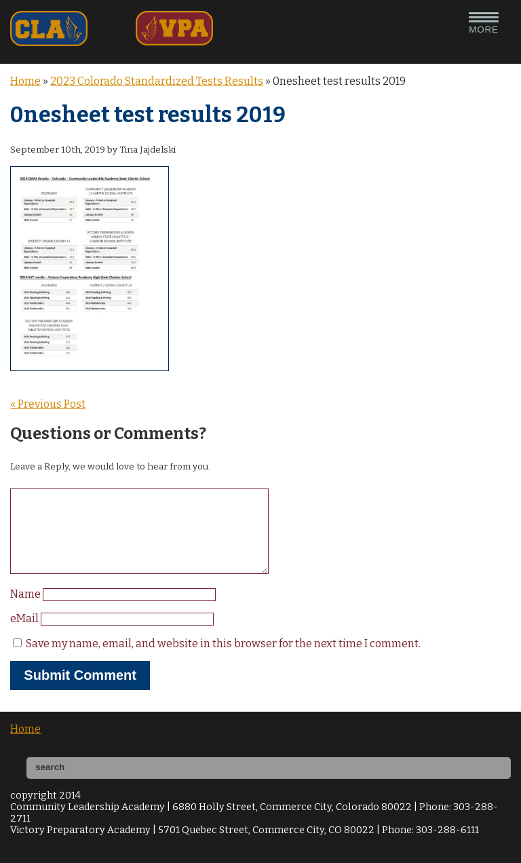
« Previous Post (47, 404)
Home (25, 81)
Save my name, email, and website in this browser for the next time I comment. (223, 659)
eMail (25, 634)
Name (26, 610)
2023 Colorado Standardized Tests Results (156, 81)
